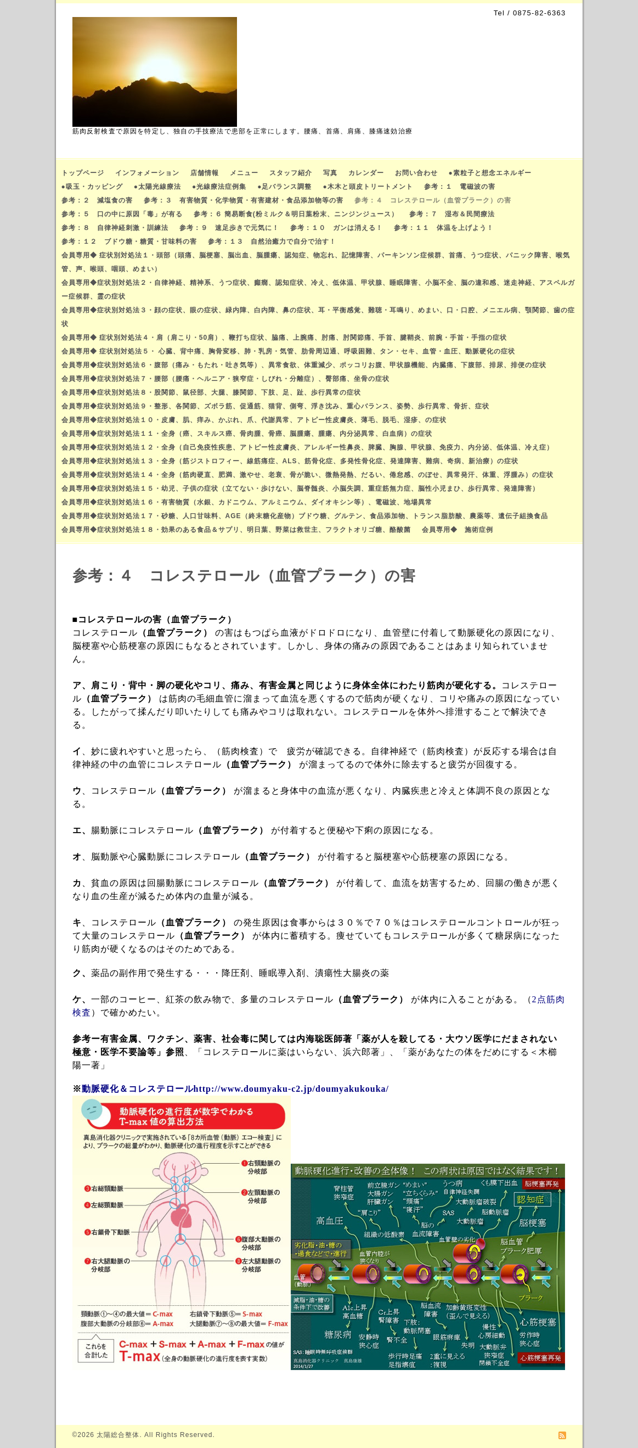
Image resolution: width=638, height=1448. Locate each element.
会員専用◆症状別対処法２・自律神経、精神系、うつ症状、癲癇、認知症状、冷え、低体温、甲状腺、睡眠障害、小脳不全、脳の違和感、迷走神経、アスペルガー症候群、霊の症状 (318, 289)
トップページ (82, 173)
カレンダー (366, 173)
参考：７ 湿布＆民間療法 (452, 214)
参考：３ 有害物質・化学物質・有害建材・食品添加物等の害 (243, 200)
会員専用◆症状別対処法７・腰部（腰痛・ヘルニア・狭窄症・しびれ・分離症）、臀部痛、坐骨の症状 (225, 379)
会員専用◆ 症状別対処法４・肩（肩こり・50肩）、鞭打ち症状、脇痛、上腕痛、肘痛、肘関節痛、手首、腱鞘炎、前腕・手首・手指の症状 (284, 337)
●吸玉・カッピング (92, 186)
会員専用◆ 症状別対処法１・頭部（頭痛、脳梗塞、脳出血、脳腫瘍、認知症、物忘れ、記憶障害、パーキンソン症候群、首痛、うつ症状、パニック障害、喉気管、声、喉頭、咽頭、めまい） (315, 262)
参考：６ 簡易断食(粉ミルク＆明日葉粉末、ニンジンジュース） (296, 214)
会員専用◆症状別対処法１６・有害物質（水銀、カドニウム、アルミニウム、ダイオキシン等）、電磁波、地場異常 (246, 502)
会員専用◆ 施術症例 (457, 530)
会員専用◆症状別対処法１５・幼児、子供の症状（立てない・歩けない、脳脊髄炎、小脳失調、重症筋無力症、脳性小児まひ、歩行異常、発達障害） (300, 488)
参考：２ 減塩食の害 (97, 200)
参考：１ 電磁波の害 (459, 186)
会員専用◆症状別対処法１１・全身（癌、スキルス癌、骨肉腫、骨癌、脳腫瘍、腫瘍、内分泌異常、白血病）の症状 (246, 433)
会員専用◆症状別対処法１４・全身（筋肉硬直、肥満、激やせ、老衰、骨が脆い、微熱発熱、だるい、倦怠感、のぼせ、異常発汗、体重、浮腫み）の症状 (307, 475)
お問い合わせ (416, 173)
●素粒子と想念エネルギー (490, 173)
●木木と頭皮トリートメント (368, 186)
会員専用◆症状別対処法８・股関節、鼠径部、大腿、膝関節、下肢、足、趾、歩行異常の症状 (211, 392)
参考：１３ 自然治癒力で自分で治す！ (272, 241)
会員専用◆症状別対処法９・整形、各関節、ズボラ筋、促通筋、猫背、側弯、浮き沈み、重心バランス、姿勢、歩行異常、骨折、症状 (275, 406)
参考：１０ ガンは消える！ (336, 228)
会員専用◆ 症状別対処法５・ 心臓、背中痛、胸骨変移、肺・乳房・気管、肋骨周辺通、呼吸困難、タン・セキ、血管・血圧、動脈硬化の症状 (288, 351)
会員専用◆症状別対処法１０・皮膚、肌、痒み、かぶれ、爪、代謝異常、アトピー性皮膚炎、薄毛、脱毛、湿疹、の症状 (254, 420)
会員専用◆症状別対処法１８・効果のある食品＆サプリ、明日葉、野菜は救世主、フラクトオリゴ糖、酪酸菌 (236, 530)
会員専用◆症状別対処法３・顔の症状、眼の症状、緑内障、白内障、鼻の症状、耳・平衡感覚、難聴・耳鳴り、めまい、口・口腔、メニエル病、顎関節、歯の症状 (318, 317)
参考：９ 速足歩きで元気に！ (229, 228)
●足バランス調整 (284, 186)
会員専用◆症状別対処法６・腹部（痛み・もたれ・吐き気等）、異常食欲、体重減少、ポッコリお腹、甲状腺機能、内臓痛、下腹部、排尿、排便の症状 (303, 365)
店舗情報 (204, 173)
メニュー (244, 173)
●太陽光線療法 (157, 186)
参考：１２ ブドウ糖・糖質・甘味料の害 (129, 241)
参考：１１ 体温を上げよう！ (444, 228)
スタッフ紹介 (290, 173)
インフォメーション (147, 173)
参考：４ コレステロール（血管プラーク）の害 (432, 200)
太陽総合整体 (118, 1435)
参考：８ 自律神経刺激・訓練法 (114, 228)
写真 (330, 173)
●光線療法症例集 (219, 186)
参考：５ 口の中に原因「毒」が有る (122, 214)
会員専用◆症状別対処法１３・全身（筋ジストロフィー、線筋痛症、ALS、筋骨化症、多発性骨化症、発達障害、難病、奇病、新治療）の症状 (289, 461)
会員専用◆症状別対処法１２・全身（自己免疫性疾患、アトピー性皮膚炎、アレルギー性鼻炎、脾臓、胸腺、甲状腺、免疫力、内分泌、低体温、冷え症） (307, 447)
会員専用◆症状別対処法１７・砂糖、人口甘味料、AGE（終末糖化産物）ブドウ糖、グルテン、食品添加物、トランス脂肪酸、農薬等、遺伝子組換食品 (304, 516)
